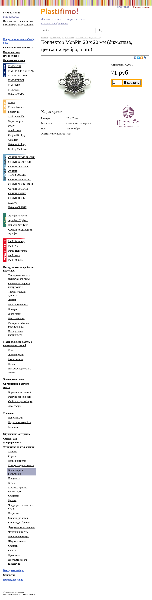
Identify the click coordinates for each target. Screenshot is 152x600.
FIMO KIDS (14, 85)
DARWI (12, 202)
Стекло (12, 550)
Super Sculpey (15, 121)
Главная (44, 37)
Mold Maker (14, 130)
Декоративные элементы (21, 527)
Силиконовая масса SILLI (18, 47)
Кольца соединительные (21, 465)
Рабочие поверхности (19, 396)
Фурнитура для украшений (19, 447)
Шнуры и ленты (16, 541)
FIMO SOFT (14, 66)
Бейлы (11, 483)
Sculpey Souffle (16, 116)
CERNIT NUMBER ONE (21, 157)
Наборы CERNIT (17, 207)
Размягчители (15, 359)
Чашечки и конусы (18, 532)
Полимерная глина (14, 60)
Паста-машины (16, 318)
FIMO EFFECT (16, 80)
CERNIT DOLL (16, 198)
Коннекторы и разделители (88, 37)
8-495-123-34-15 (11, 12)
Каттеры (12, 309)
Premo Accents (15, 107)
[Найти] (100, 30)
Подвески (13, 513)
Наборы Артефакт (18, 225)
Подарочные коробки (19, 422)
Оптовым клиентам (141, 7)
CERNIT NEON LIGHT (20, 184)
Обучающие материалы (16, 434)
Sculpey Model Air (18, 149)
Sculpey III (14, 111)
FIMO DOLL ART (17, 75)
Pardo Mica (14, 255)
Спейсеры (13, 495)
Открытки (9, 575)
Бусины (12, 500)
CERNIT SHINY (17, 193)
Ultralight (13, 139)
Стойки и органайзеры (20, 401)
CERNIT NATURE (18, 188)
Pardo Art (13, 246)
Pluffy (11, 125)
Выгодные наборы (13, 570)
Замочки (12, 451)
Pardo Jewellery (16, 241)
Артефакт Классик (18, 215)
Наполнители (15, 417)
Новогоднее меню (13, 579)
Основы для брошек (19, 522)
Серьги (12, 456)
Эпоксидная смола (13, 379)
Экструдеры (14, 313)
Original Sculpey (16, 135)
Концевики (14, 478)
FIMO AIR (13, 89)
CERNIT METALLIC (19, 179)
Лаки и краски (16, 354)
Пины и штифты (17, 460)
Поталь (12, 364)
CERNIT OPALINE (18, 166)
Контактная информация (54, 23)
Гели (10, 350)
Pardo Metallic (15, 260)
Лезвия (12, 299)
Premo (11, 102)
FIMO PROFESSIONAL (21, 71)
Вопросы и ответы (76, 19)
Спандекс (13, 545)
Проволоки (14, 555)
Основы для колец (18, 518)
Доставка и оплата (51, 19)
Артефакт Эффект (18, 220)
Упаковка (8, 413)
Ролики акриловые (18, 304)
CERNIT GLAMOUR (19, 162)
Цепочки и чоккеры (18, 536)
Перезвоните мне (11, 16)
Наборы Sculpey (16, 144)
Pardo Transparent (17, 250)
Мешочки (13, 427)
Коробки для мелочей (19, 392)
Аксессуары (14, 406)
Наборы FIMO (16, 94)
